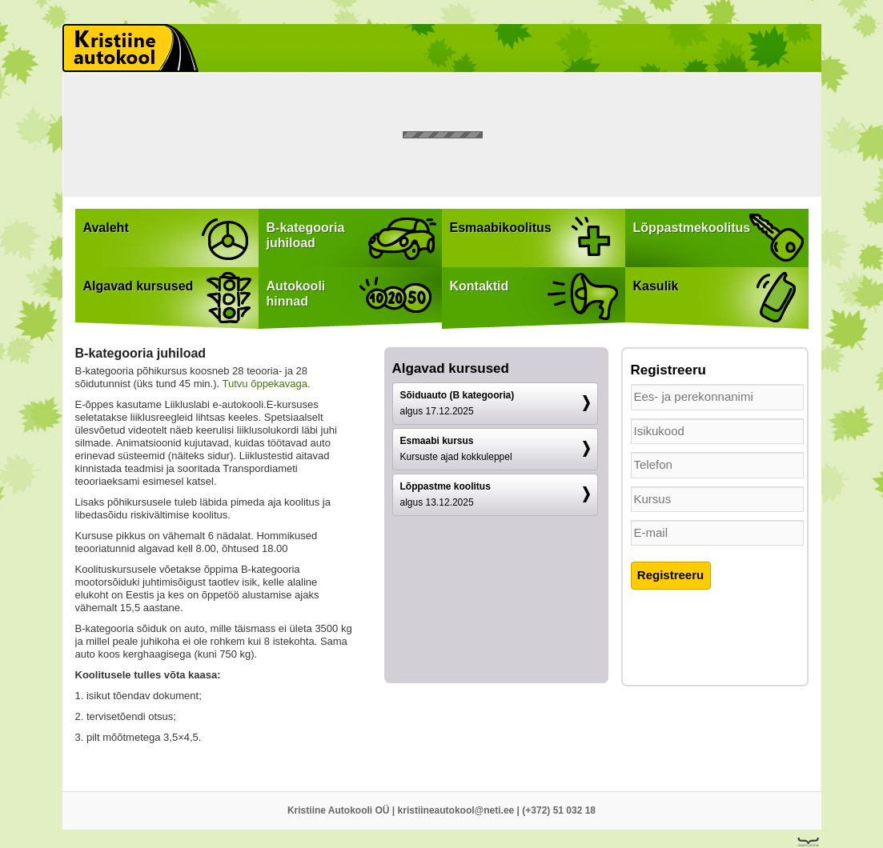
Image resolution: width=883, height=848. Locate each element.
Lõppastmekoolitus (692, 227)
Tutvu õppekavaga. (267, 384)
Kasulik (656, 286)
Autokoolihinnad (296, 293)
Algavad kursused (138, 286)
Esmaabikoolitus (501, 227)
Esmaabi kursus (456, 448)
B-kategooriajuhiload (306, 235)
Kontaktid (479, 286)
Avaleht (106, 227)
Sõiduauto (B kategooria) (457, 403)
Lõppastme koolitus (445, 494)
